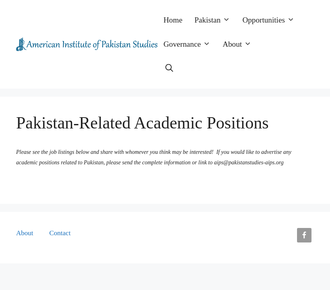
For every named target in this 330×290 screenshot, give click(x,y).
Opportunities (271, 20)
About (240, 44)
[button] (169, 68)
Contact (60, 233)
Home (172, 20)
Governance (190, 44)
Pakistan (215, 20)
